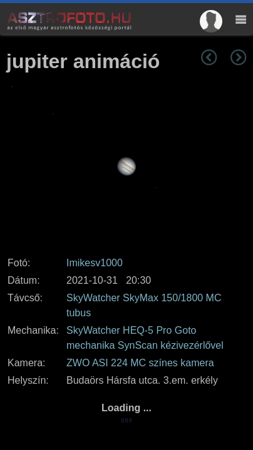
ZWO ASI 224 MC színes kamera (140, 363)
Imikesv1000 (94, 263)
